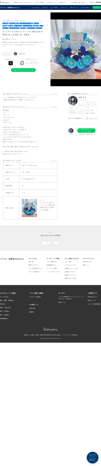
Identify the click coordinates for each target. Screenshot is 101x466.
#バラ (41, 25)
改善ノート (86, 265)
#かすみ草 (23, 28)
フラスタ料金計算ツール (35, 268)
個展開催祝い (4, 318)
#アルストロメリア (14, 28)
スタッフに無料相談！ (92, 457)
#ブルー (36, 23)
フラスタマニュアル (70, 265)
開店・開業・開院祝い (7, 300)
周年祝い (3, 304)
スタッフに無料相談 (94, 304)
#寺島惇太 (35, 25)
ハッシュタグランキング (53, 271)
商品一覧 (45, 7)
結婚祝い (32, 312)
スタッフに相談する (34, 271)
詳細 (24, 20)
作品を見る (72, 112)
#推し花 (11, 25)
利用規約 (42, 335)
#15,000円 (5, 23)
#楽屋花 (5, 25)
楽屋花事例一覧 (51, 265)
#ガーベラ (5, 28)
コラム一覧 (68, 261)
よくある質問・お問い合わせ (77, 2)
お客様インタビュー (70, 271)
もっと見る (50, 243)
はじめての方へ (36, 7)
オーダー (96, 7)
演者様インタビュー (70, 275)
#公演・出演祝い (14, 23)
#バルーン (39, 28)
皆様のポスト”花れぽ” (71, 278)
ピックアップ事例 (52, 268)
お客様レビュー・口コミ (71, 268)
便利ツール (61, 302)
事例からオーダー (33, 265)
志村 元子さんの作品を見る (86, 134)
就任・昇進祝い (5, 311)
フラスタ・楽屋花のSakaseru (10, 7)
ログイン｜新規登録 (95, 2)
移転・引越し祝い (5, 308)
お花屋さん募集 (34, 335)
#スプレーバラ (31, 28)
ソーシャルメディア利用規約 (69, 335)
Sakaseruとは (87, 261)
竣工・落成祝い (5, 315)
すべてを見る (4, 297)
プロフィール (72, 107)
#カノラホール (17, 25)
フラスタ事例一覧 (52, 261)
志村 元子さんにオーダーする (23, 70)
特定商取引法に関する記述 (52, 335)
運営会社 (26, 335)
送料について (92, 300)
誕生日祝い (32, 308)
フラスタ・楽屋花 (39, 2)
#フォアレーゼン (27, 25)
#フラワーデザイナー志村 (26, 23)
